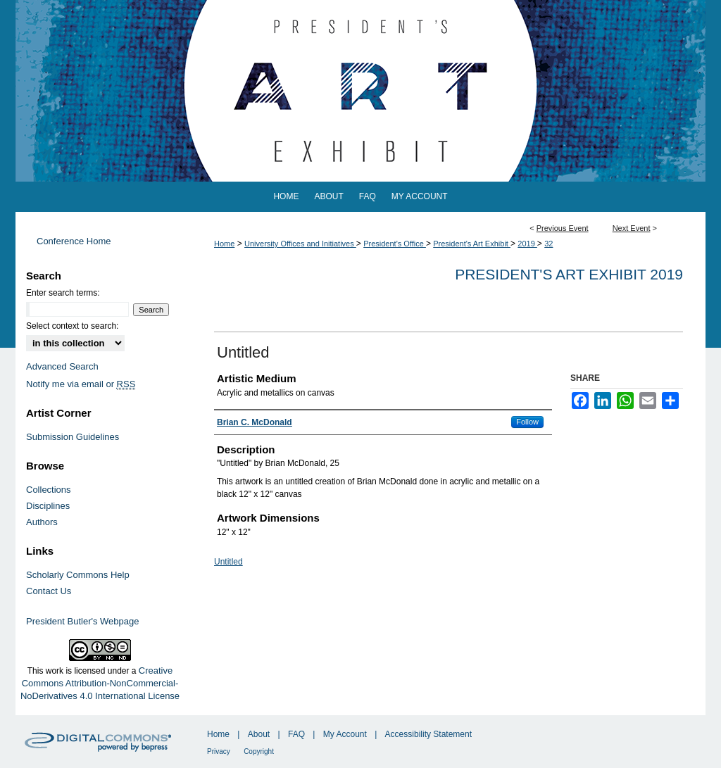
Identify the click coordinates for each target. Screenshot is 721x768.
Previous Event (563, 228)
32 (548, 243)
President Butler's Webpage (82, 621)
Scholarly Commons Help (78, 574)
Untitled (228, 562)
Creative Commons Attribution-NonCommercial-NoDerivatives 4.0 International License (100, 683)
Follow (527, 421)
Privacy (218, 751)
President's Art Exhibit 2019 (569, 274)
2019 (527, 243)
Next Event (632, 228)
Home (224, 243)
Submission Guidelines (72, 437)
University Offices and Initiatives (300, 243)
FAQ (296, 734)
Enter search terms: (63, 293)
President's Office (394, 243)
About (259, 734)
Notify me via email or (80, 384)
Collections (48, 489)
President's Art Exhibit (471, 243)
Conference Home (74, 241)
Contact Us (48, 591)
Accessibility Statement (428, 734)
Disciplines (48, 506)
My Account (345, 734)
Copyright (259, 751)
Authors (42, 522)
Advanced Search (62, 366)
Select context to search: (72, 326)
